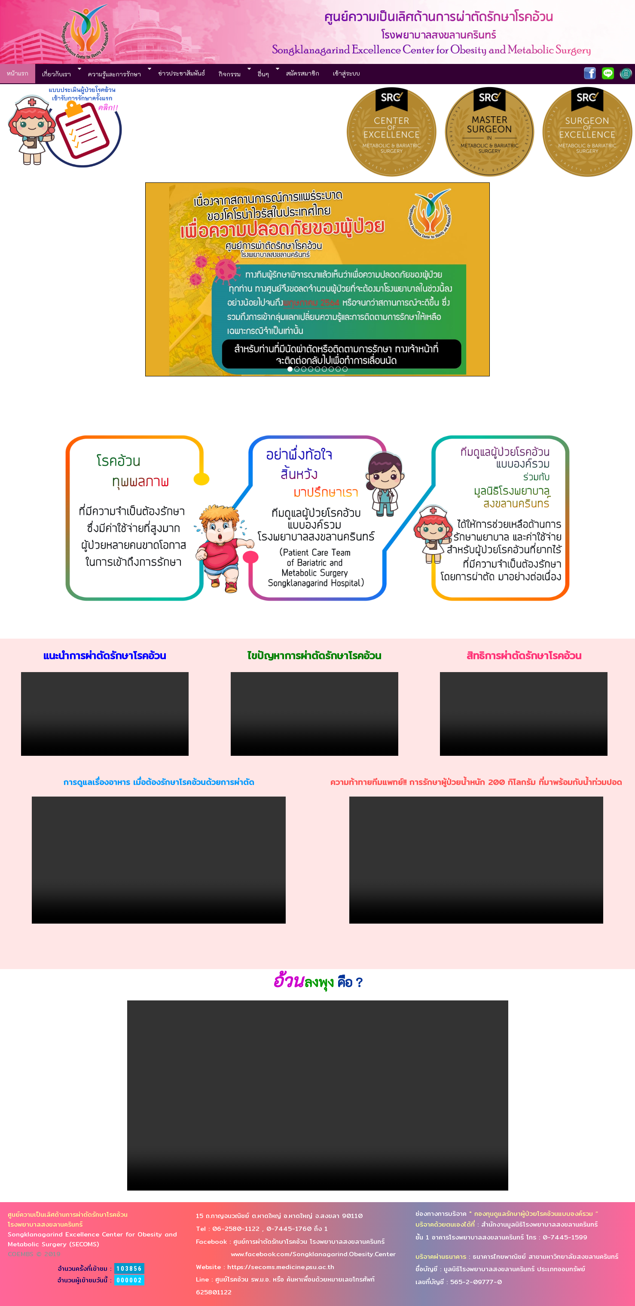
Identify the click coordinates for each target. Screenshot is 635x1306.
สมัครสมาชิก (302, 73)
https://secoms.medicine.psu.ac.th (279, 1267)
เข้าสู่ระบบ (346, 73)
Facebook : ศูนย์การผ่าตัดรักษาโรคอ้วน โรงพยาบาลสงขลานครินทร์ (290, 1241)
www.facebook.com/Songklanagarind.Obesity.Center (296, 1254)
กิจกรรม (230, 74)
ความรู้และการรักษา (114, 74)
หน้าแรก (17, 73)
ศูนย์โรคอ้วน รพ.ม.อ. (244, 1279)
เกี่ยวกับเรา (56, 74)
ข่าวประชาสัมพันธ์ (181, 73)
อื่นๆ (263, 74)
